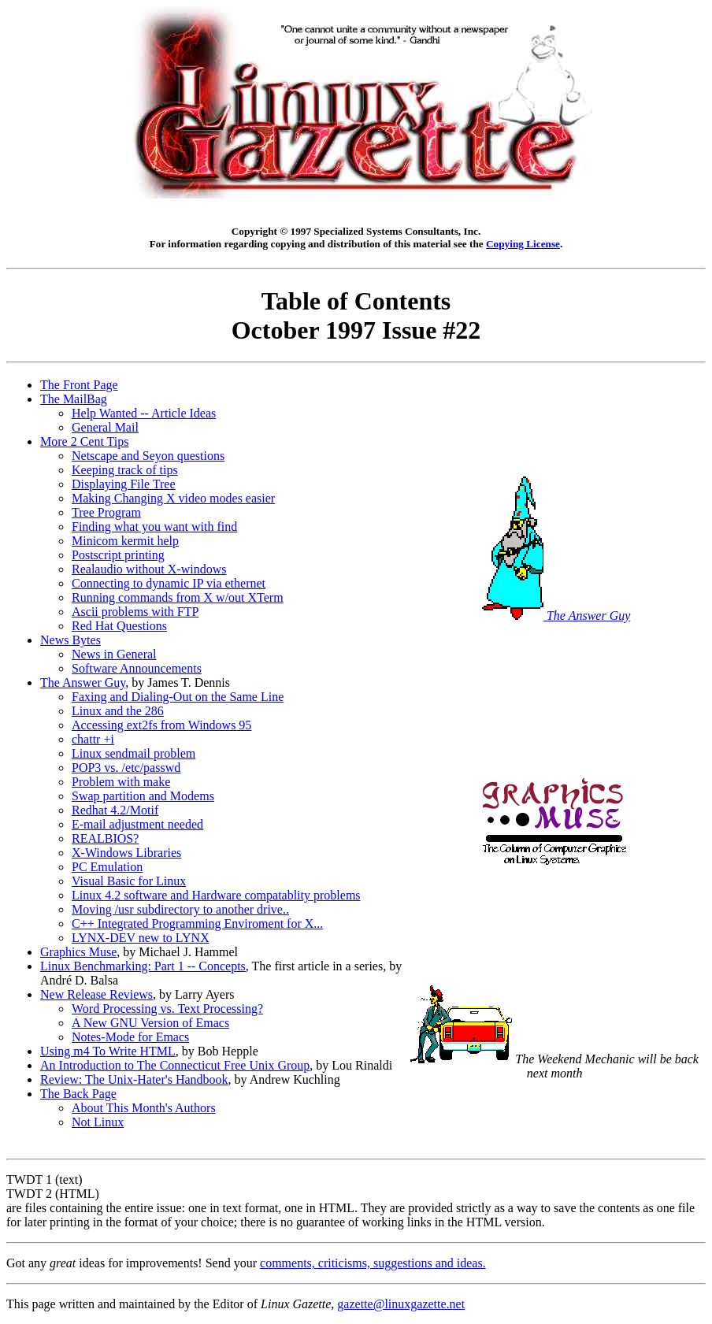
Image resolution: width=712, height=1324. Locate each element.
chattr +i (93, 739)
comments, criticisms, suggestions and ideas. (373, 1263)
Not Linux (98, 1122)
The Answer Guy (82, 682)
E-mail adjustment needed (137, 824)
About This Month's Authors (144, 1107)
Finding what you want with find (154, 526)
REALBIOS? (105, 838)
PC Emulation (107, 866)
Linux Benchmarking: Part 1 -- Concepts (143, 966)
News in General (114, 654)
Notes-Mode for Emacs (130, 1037)
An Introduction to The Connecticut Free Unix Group (175, 1065)
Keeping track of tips (125, 470)
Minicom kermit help (125, 540)
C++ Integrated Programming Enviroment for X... (197, 923)
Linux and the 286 (118, 711)
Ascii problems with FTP (135, 611)
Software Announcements (137, 668)
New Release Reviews (96, 994)
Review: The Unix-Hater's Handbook (134, 1079)
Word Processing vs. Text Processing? (167, 1008)
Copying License (523, 244)
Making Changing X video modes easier (173, 498)
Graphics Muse (78, 952)
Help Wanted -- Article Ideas (144, 413)
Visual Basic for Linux (129, 881)
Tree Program (106, 512)
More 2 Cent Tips (84, 441)
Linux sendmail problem (133, 753)
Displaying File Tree (124, 484)
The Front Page (79, 384)
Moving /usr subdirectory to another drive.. (180, 909)
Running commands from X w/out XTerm (178, 597)
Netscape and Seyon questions (148, 455)
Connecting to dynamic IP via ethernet (168, 583)
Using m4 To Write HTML (108, 1051)
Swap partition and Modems (143, 796)
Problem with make (121, 781)
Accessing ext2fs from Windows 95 (161, 725)
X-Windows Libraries (126, 852)
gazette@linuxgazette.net (401, 1304)
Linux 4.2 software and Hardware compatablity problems (216, 895)
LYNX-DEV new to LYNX (141, 937)
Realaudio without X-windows (149, 569)
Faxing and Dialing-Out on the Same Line (178, 696)
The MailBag (73, 399)
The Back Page (78, 1093)
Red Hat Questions (119, 625)
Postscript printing (118, 555)
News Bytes (70, 640)
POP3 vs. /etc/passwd (126, 767)
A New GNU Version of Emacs (150, 1022)
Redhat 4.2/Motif (115, 810)
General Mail (105, 427)
